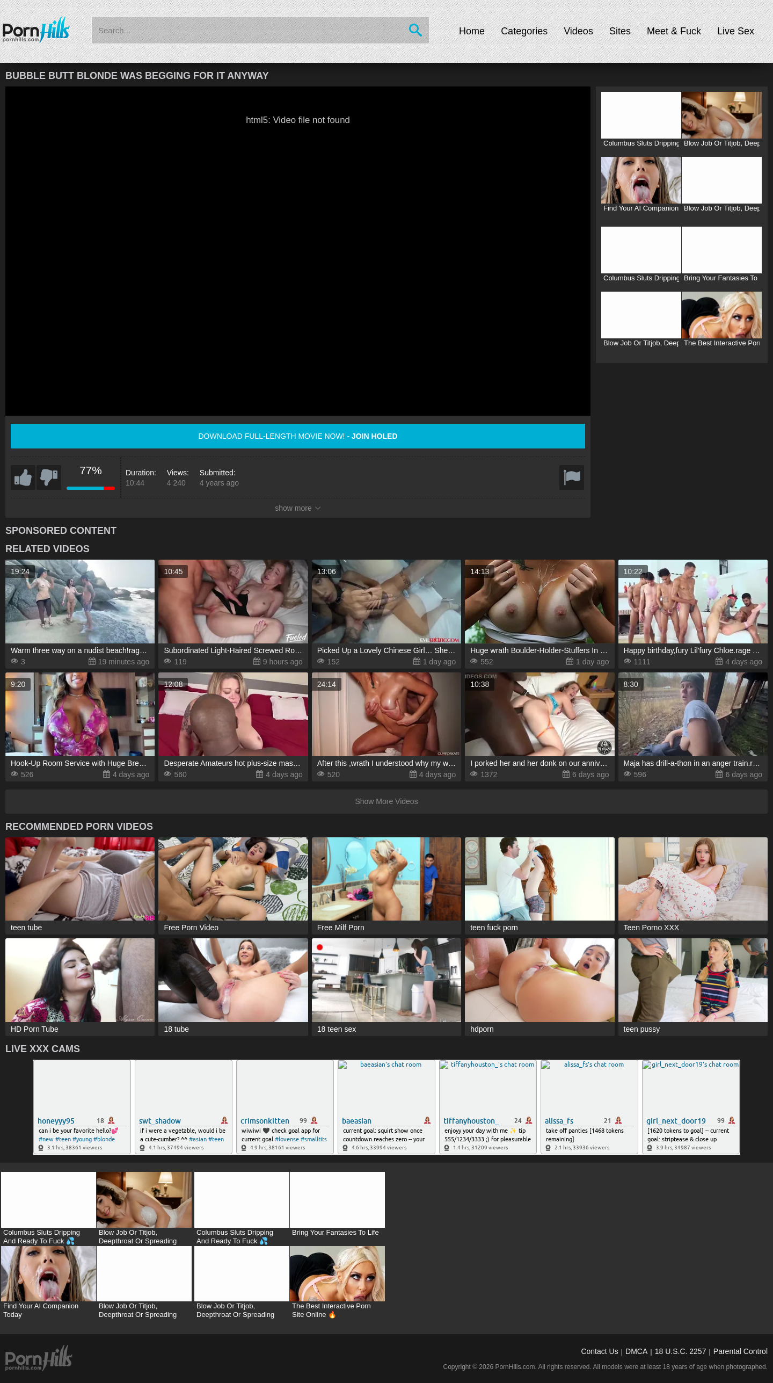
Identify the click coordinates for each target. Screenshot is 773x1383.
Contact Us (599, 1351)
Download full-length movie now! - (297, 436)
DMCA (636, 1351)
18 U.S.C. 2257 (680, 1351)
